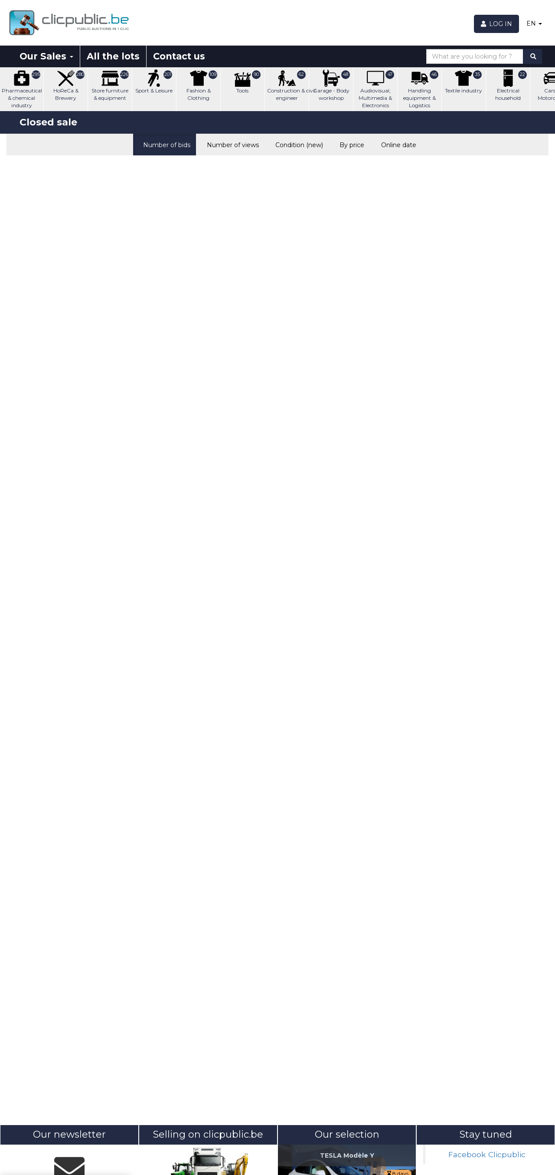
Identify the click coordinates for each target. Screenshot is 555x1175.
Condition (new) (297, 144)
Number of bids (164, 144)
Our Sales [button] (46, 56)
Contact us (179, 56)
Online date (396, 144)
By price (350, 144)
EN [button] (534, 23)
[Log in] (496, 24)
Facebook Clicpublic (487, 1154)
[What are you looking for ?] (474, 56)
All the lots (113, 56)
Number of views (231, 144)
